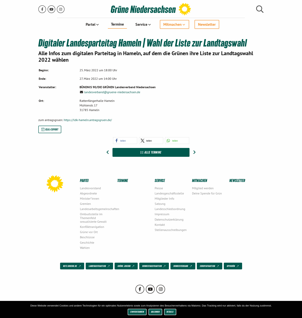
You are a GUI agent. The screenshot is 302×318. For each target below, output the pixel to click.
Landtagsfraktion (99, 266)
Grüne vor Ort (89, 232)
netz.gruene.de (72, 266)
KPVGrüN (233, 266)
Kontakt (160, 224)
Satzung (160, 204)
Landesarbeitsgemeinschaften (97, 209)
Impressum (162, 214)
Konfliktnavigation (92, 227)
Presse (159, 188)
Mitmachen (172, 24)
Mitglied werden (203, 188)
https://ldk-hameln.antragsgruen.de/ (88, 120)
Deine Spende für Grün (207, 193)
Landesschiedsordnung (170, 209)
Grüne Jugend (126, 266)
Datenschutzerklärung (169, 219)
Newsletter (207, 24)
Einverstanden (137, 312)
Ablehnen (155, 312)
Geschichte (87, 242)
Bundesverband (183, 266)
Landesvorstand (90, 188)
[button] (125, 140)
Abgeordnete (88, 193)
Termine (117, 24)
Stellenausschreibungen (171, 230)
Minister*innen (89, 198)
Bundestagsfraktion (154, 266)
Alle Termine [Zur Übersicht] (150, 152)
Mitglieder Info (164, 198)
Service (141, 24)
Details (170, 312)
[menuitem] (92, 24)
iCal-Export (49, 129)
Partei (90, 24)
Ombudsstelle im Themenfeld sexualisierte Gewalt (93, 217)
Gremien (85, 204)
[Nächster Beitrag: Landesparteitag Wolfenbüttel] (194, 152)
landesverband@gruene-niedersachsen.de (112, 92)
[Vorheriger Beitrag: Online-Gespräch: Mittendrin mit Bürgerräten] (107, 152)
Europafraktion (210, 266)
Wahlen (85, 247)
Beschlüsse (87, 237)
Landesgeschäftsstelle (169, 193)
